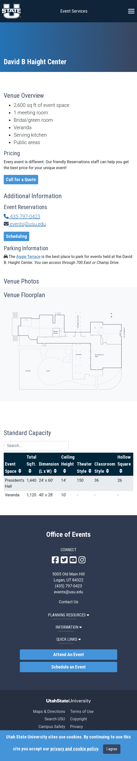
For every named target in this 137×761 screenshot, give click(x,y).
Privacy (76, 726)
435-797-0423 (22, 217)
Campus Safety (51, 726)
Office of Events (68, 534)
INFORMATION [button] (68, 627)
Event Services (73, 11)
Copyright (78, 719)
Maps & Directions (49, 711)
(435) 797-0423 (68, 586)
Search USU (55, 719)
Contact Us (68, 602)
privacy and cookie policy (74, 749)
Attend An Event (68, 654)
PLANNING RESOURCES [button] (68, 615)
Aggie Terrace (28, 256)
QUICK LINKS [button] (68, 639)
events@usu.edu (25, 224)
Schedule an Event (68, 667)
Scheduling (16, 236)
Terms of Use (82, 711)
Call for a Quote (21, 179)
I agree (111, 749)
